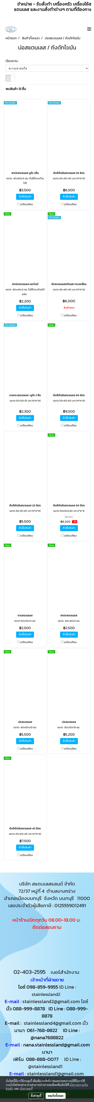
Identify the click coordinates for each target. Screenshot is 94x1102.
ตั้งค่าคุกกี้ (36, 1095)
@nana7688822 (47, 1037)
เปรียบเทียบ (26, 204)
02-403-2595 (30, 972)
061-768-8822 (43, 1030)
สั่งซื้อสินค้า (25, 197)
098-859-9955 (42, 987)
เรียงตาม (13, 60)
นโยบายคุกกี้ (26, 1088)
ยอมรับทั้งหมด (55, 1095)
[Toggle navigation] (89, 29)
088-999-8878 (29, 1008)
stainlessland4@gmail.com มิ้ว (56, 1023)
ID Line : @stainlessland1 (54, 1063)
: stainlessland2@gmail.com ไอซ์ (54, 1001)
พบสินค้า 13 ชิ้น (16, 88)
